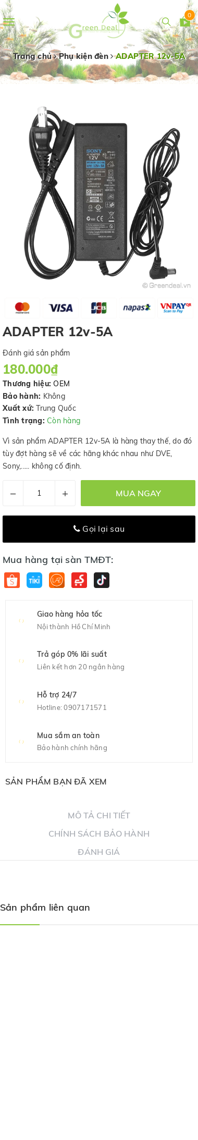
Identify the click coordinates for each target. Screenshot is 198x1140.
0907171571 (85, 707)
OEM (61, 383)
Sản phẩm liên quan (45, 907)
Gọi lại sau (99, 528)
